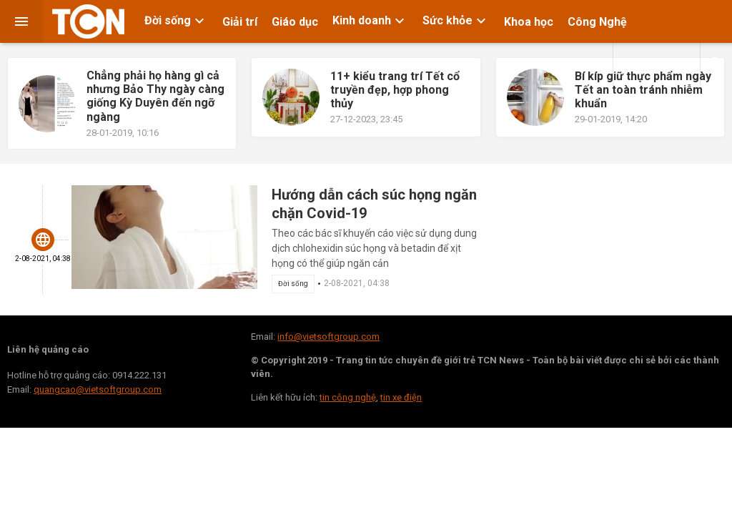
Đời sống (176, 20)
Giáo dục (295, 22)
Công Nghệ (597, 22)
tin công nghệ (348, 397)
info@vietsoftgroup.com (328, 336)
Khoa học (528, 22)
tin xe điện (401, 397)
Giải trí (239, 22)
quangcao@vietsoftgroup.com (98, 389)
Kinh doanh (370, 20)
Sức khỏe (456, 20)
